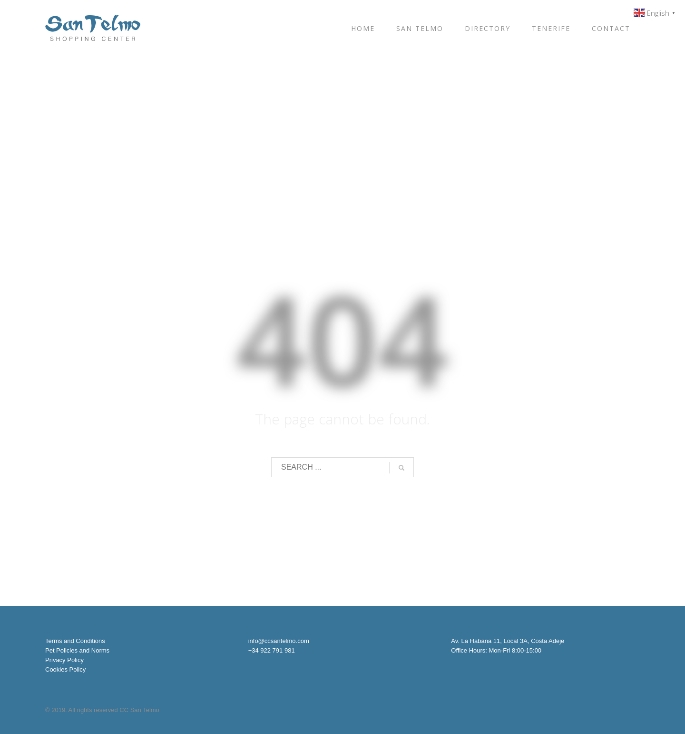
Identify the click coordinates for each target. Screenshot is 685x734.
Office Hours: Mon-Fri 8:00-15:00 (496, 650)
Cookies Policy (65, 669)
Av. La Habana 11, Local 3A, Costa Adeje (507, 640)
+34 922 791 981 (271, 650)
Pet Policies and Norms (77, 650)
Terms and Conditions (75, 640)
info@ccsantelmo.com (278, 640)
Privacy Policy (64, 660)
